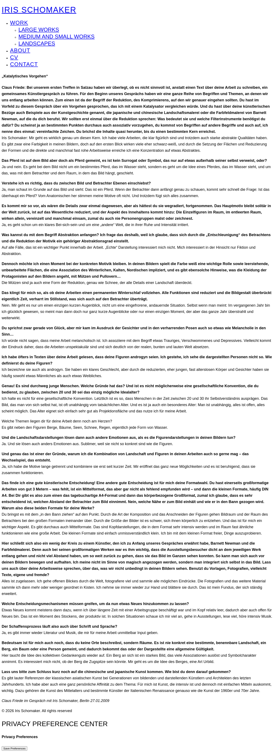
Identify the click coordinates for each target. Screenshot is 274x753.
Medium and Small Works (56, 36)
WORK (19, 23)
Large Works (38, 29)
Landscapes (36, 43)
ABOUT (20, 50)
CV (14, 57)
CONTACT (24, 64)
